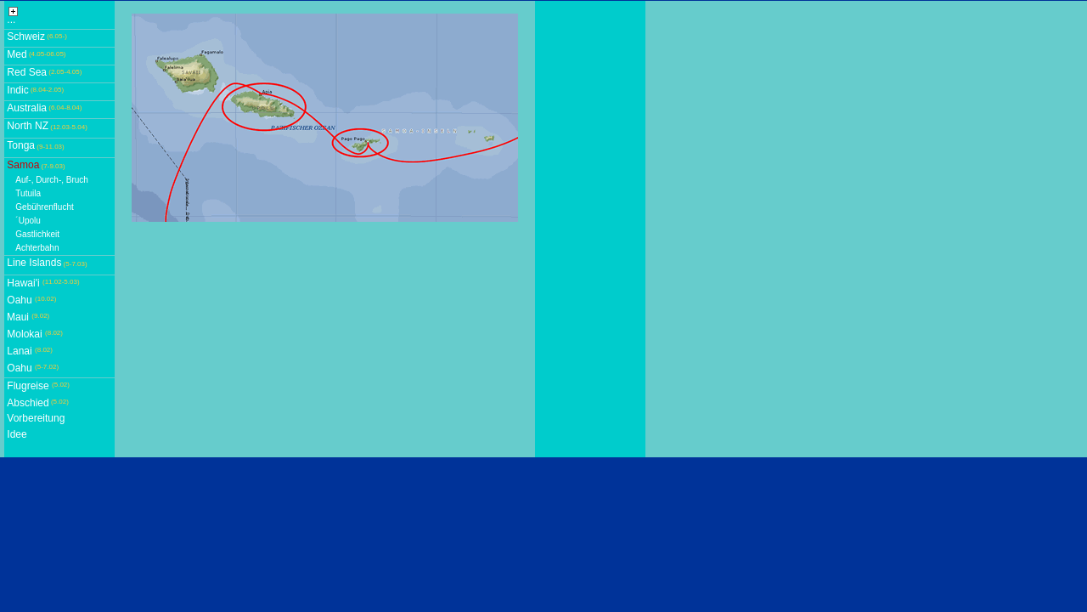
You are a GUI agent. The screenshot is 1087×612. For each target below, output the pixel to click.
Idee (16, 434)
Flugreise (27, 386)
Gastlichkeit (37, 234)
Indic (17, 90)
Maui (18, 317)
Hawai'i (23, 283)
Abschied (27, 403)
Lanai (19, 351)
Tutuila (28, 193)
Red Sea (27, 72)
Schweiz (26, 36)
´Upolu (27, 220)
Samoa (23, 165)
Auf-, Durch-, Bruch (51, 179)
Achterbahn (37, 247)
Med (16, 54)
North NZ (27, 126)
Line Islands (34, 263)
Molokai (24, 334)
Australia (27, 108)
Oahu (19, 300)
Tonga (21, 145)
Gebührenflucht (44, 207)
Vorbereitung (36, 418)
